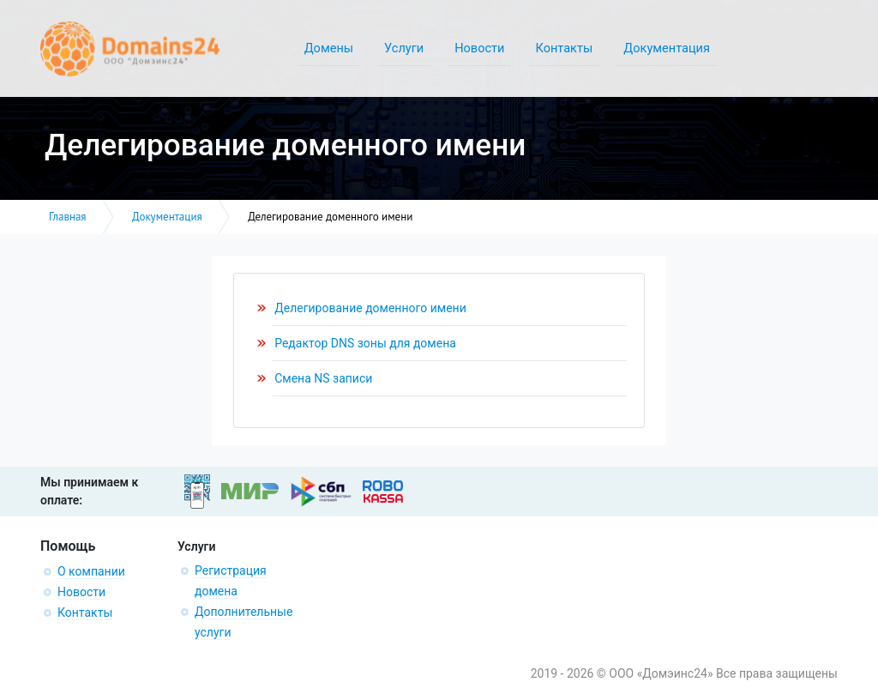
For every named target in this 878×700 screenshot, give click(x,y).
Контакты (84, 612)
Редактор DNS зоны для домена (365, 343)
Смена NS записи (323, 378)
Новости (81, 592)
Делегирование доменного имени (370, 308)
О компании (91, 571)
